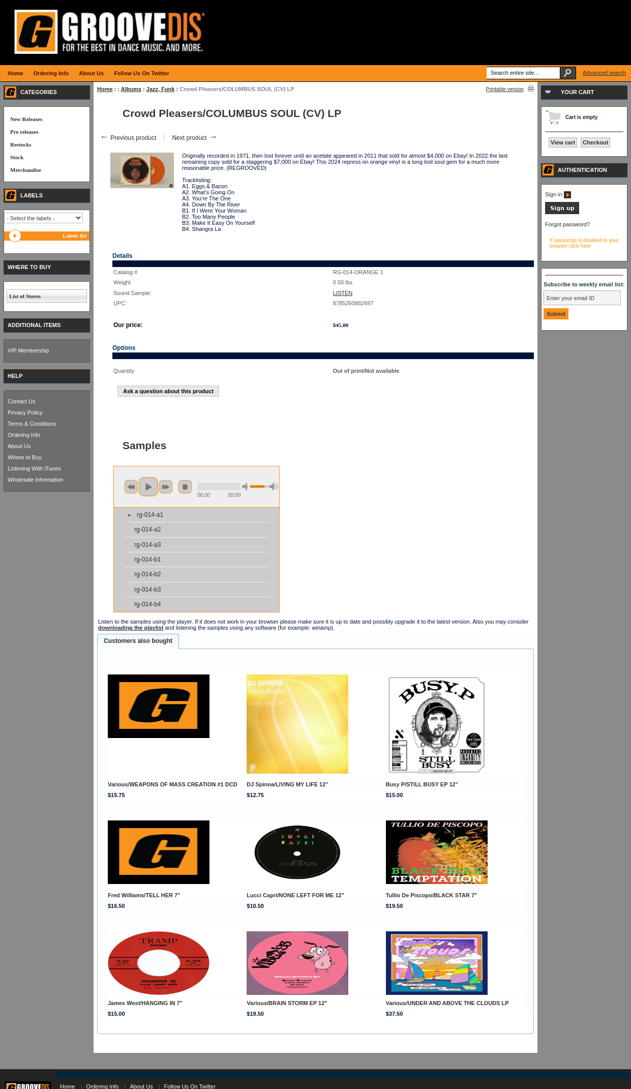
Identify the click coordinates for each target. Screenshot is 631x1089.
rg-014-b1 (147, 559)
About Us (19, 446)
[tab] (138, 641)
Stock (16, 157)
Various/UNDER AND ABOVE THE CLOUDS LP (447, 1003)
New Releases (26, 119)
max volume (273, 486)
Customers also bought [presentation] (138, 640)
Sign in (558, 194)
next (166, 487)
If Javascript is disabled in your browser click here (584, 243)
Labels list (75, 235)
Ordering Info (24, 435)
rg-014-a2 (147, 529)
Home (105, 89)
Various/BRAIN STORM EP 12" (287, 1003)
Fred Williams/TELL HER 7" (144, 895)
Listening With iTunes (34, 468)
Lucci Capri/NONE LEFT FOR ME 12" (295, 895)
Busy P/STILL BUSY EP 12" (422, 784)
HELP (15, 376)
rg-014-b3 (147, 589)
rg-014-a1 (150, 514)
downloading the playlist (130, 628)
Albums (131, 89)
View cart (563, 142)
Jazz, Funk (160, 89)
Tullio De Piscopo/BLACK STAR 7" (431, 895)
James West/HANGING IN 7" (145, 1003)
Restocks (21, 144)
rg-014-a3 (147, 544)
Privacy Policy (25, 412)
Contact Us (21, 401)
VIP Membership (28, 350)
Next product (194, 137)
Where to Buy (25, 457)
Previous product (128, 137)
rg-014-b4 (147, 604)
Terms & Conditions (32, 424)
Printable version (505, 89)
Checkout (595, 142)
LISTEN (343, 293)
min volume (246, 486)
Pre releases (24, 132)
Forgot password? (567, 224)
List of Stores (25, 296)
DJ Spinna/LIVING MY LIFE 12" (287, 784)
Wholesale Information (35, 480)
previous (131, 487)
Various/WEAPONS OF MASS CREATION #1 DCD (172, 784)
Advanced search (604, 73)
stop (185, 487)
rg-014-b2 (147, 574)
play (148, 487)
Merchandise (25, 170)
